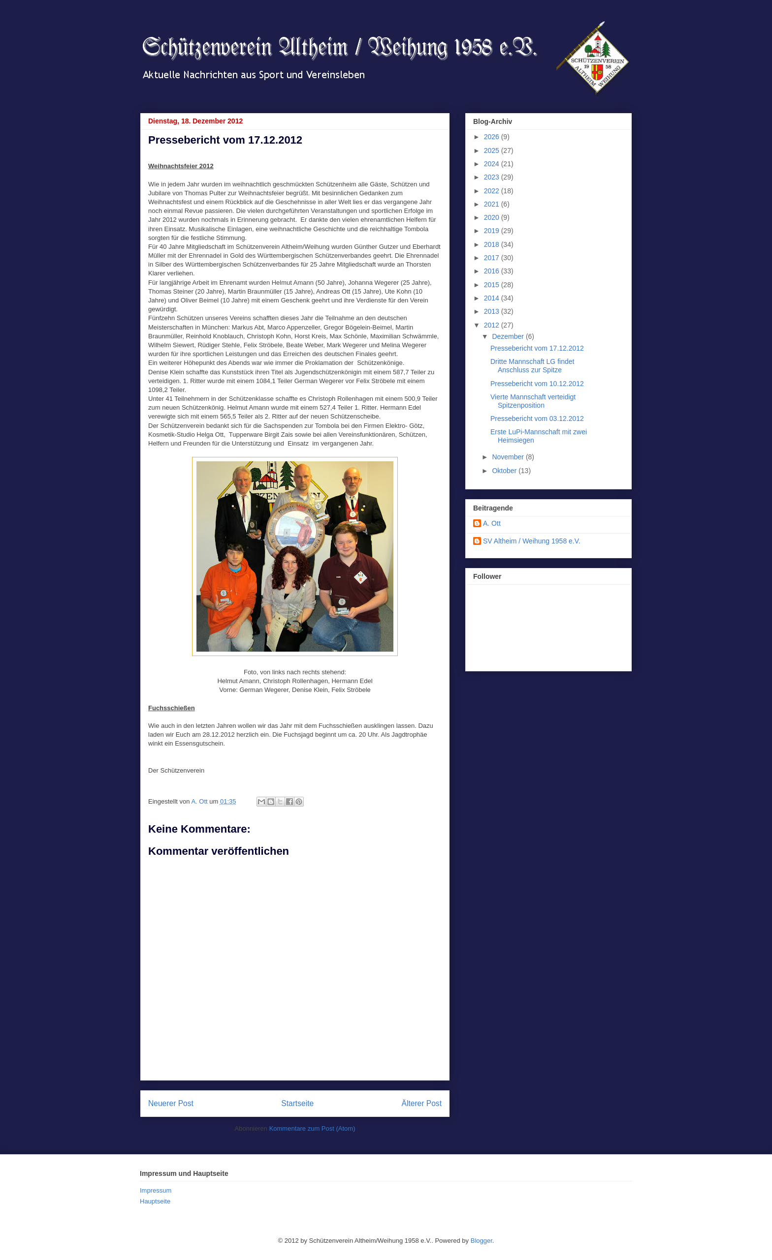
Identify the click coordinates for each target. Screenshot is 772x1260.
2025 (492, 150)
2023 (492, 177)
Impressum (155, 1190)
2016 (492, 271)
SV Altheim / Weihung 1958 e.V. (531, 541)
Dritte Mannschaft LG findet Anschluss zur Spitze (532, 366)
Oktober (505, 471)
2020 (492, 217)
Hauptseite (155, 1201)
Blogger (481, 1240)
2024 (492, 164)
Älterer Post (422, 1103)
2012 (492, 325)
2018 (492, 244)
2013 (492, 311)
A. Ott (492, 523)
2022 (492, 191)
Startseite (297, 1103)
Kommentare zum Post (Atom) (312, 1128)
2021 (492, 204)
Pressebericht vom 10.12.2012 (537, 384)
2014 (492, 298)
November (508, 457)
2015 (492, 285)
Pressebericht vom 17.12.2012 (537, 348)
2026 (492, 137)
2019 (492, 231)
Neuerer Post (170, 1103)
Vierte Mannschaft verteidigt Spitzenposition (533, 401)
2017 (492, 258)
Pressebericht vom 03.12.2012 (537, 418)
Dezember (508, 336)
